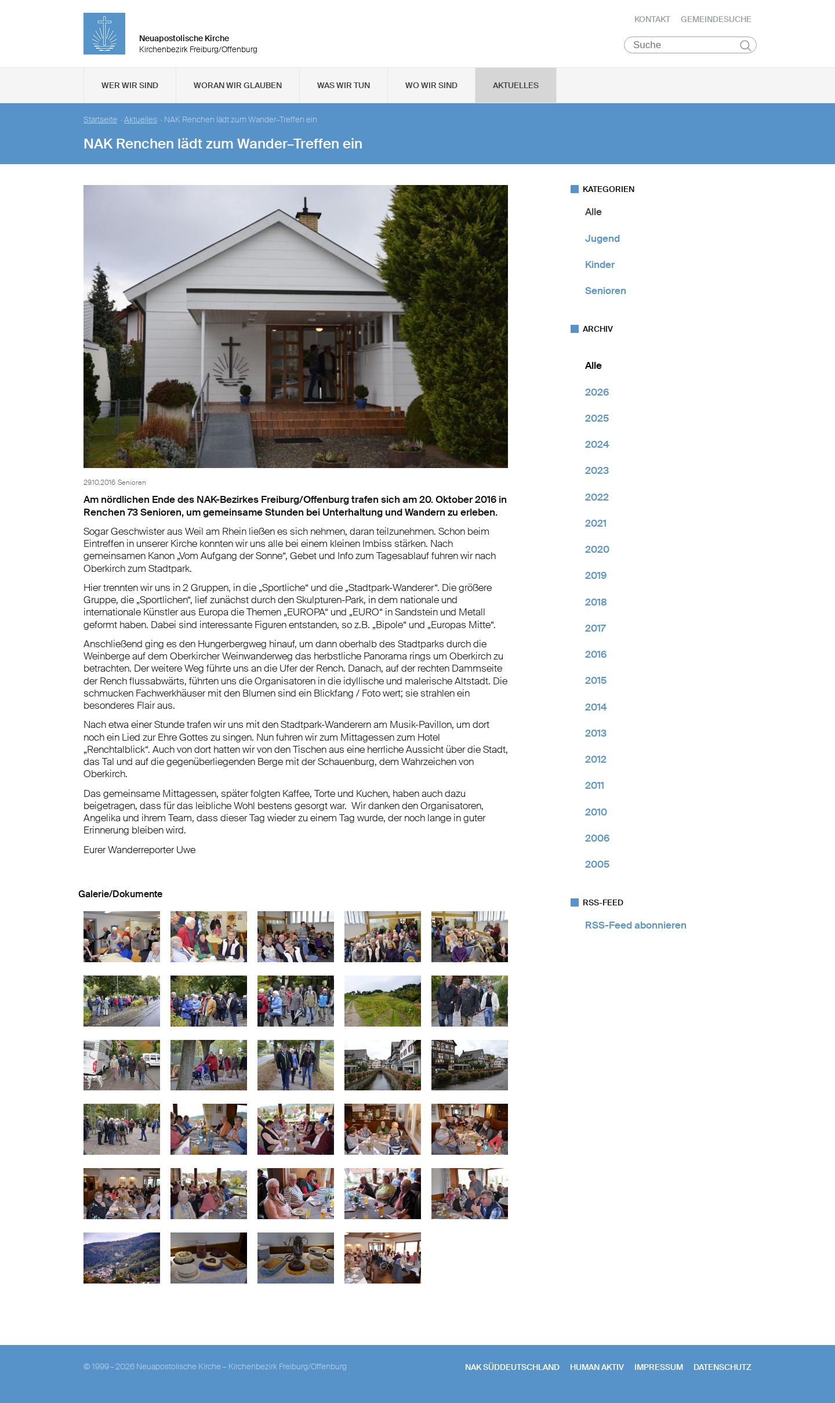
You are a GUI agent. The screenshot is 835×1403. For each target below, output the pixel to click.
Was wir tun (343, 87)
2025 (597, 420)
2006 (597, 840)
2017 (595, 630)
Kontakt (652, 20)
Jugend (602, 240)
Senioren (605, 293)
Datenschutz (723, 1369)
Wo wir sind (431, 87)
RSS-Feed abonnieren (636, 927)
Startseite (100, 122)
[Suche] (690, 47)
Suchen (745, 47)
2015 (596, 682)
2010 (596, 813)
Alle (593, 214)
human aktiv (597, 1369)
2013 (596, 735)
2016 (596, 656)
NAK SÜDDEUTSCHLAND (512, 1369)
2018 (596, 603)
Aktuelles (516, 87)
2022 (597, 498)
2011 (594, 787)
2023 (597, 472)
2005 (597, 866)
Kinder (600, 266)
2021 (596, 525)
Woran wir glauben (238, 87)
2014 (596, 708)
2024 (597, 446)
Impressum (658, 1369)
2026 (597, 393)
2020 (597, 551)
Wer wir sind (129, 87)
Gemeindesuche (716, 20)
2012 (596, 761)
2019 (596, 577)
